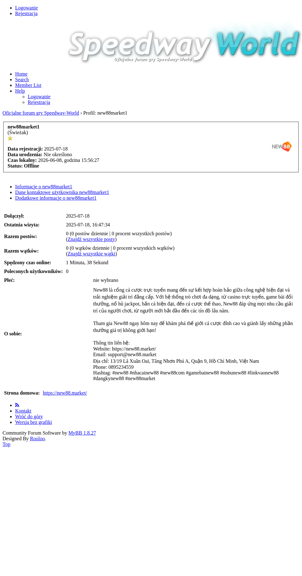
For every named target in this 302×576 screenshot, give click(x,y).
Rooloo (37, 438)
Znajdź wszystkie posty (91, 239)
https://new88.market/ (65, 393)
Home (21, 74)
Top (6, 444)
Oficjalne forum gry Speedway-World (41, 113)
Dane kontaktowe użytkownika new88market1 (62, 192)
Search (22, 79)
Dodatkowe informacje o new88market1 (55, 198)
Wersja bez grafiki (33, 422)
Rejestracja (26, 13)
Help (20, 91)
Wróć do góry (29, 416)
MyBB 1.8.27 (82, 433)
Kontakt (23, 410)
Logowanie (26, 7)
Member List (28, 85)
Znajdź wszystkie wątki (91, 253)
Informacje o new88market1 (43, 186)
